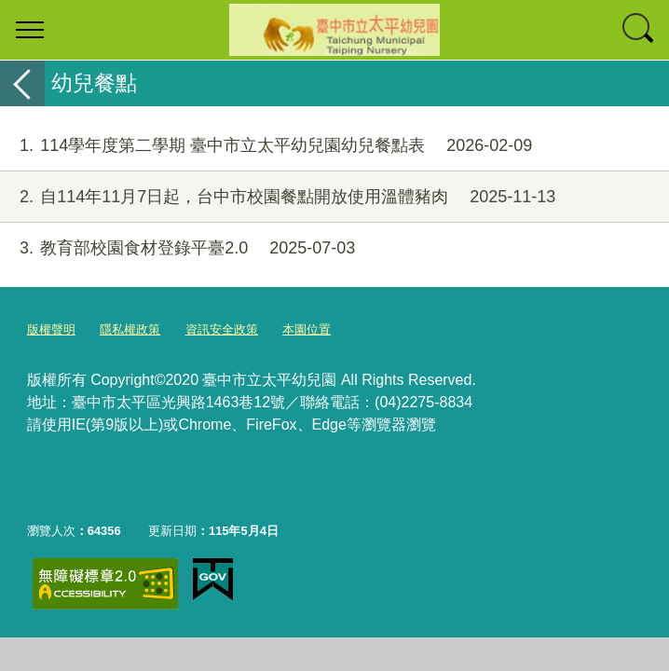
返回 (22, 83)
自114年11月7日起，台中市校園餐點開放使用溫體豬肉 (277, 197)
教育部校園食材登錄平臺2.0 (177, 248)
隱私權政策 (130, 329)
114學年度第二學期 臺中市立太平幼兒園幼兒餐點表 (266, 145)
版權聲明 (51, 329)
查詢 (639, 30)
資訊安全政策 (221, 329)
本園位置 (306, 329)
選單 (30, 30)
